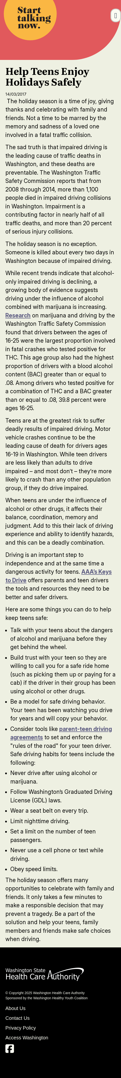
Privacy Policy (20, 1028)
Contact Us (17, 1018)
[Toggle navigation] (115, 15)
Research (18, 315)
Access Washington (27, 1037)
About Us (15, 1008)
